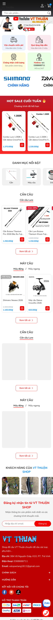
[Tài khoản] (43, 5)
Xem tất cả (26, 251)
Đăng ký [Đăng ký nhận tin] (43, 523)
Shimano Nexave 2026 (13, 300)
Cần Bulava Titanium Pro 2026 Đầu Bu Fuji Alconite (12, 234)
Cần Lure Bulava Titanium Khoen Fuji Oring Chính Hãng (37, 234)
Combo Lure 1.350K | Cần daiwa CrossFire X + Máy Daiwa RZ (13, 140)
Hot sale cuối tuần (24, 101)
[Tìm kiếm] (49, 13)
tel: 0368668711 (39, 64)
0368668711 (21, 561)
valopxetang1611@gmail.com (24, 566)
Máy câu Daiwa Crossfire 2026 (35, 301)
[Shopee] (11, 592)
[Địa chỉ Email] (26, 524)
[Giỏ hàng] (49, 5)
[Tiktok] (18, 592)
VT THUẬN (8, 7)
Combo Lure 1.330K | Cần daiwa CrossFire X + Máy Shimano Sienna (39, 140)
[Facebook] (4, 592)
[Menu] (4, 3)
